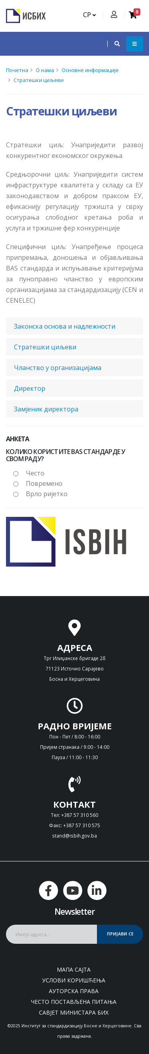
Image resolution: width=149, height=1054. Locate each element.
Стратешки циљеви (39, 80)
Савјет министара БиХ (73, 1012)
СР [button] (89, 14)
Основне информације (90, 70)
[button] (113, 43)
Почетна (17, 70)
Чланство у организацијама (57, 367)
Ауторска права (74, 991)
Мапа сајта (74, 969)
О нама (45, 70)
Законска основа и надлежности (64, 326)
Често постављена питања (73, 1001)
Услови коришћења (73, 980)
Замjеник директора (46, 409)
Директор (29, 388)
